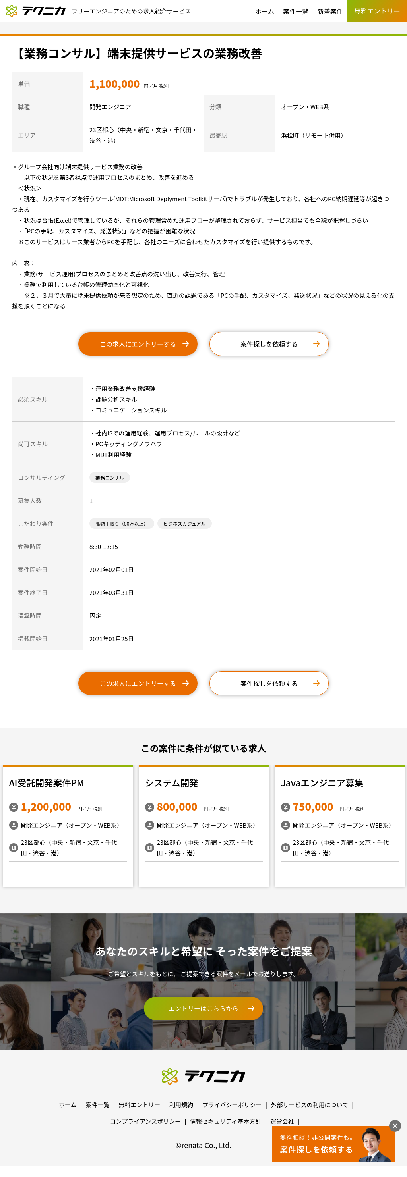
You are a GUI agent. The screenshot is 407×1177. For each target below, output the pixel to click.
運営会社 (282, 1121)
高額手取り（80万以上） (121, 523)
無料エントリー (139, 1104)
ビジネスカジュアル (184, 523)
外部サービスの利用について (309, 1104)
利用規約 (181, 1104)
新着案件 (330, 11)
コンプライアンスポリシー (145, 1121)
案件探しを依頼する (269, 344)
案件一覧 (295, 11)
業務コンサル (109, 477)
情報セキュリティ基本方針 (225, 1121)
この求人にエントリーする (138, 344)
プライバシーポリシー (232, 1104)
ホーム (264, 11)
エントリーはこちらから (203, 1008)
